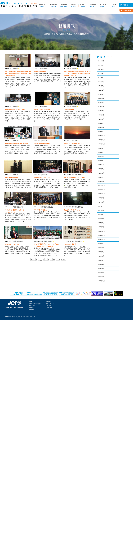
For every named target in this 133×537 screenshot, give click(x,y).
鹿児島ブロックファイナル (42, 178)
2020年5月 (101, 106)
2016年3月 (101, 268)
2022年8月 (101, 65)
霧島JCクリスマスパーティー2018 (74, 178)
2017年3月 (101, 223)
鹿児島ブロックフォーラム (42, 109)
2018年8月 (101, 152)
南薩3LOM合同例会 (40, 71)
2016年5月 (101, 260)
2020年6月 (101, 102)
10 (54, 259)
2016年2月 (101, 272)
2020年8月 (101, 98)
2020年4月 (101, 111)
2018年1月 (101, 181)
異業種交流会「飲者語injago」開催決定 (16, 143)
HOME (31, 302)
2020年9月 (101, 94)
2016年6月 (101, 256)
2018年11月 (101, 140)
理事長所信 (32, 306)
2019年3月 (101, 123)
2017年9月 (101, 198)
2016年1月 (101, 277)
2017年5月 (101, 214)
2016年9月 (101, 243)
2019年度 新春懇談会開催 (42, 143)
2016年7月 (101, 252)
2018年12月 (101, 135)
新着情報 (15, 68)
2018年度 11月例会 (40, 210)
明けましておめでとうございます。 (74, 143)
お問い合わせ (50, 308)
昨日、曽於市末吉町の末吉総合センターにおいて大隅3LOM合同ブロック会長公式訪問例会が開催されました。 (77, 73)
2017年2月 (101, 227)
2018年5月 (101, 165)
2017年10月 (101, 194)
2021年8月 (101, 73)
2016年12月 (101, 231)
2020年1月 (101, 115)
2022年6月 (101, 69)
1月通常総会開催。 (69, 109)
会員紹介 (31, 310)
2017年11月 (101, 189)
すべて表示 (101, 61)
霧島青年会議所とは (35, 304)
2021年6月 (101, 82)
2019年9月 (101, 119)
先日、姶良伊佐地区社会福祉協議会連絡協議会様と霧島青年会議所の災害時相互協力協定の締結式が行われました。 (18, 73)
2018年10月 (101, 144)
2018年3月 (101, 173)
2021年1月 (101, 90)
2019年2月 (101, 127)
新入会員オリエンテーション (72, 210)
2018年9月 (101, 148)
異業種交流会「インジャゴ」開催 (15, 109)
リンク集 (48, 306)
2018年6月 (101, 160)
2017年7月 (101, 206)
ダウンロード (50, 304)
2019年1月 (101, 131)
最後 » (63, 259)
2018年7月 (101, 156)
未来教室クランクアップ (12, 244)
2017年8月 (101, 202)
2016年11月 (101, 235)
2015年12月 (101, 281)
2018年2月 (101, 177)
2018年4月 (101, 169)
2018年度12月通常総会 (11, 178)
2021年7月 (101, 77)
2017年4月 (101, 218)
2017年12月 (101, 185)
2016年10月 (101, 239)
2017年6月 (101, 210)
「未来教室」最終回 (70, 244)
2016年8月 (101, 248)
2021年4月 (101, 86)
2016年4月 (101, 264)
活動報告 (80, 174)
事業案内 (80, 241)
